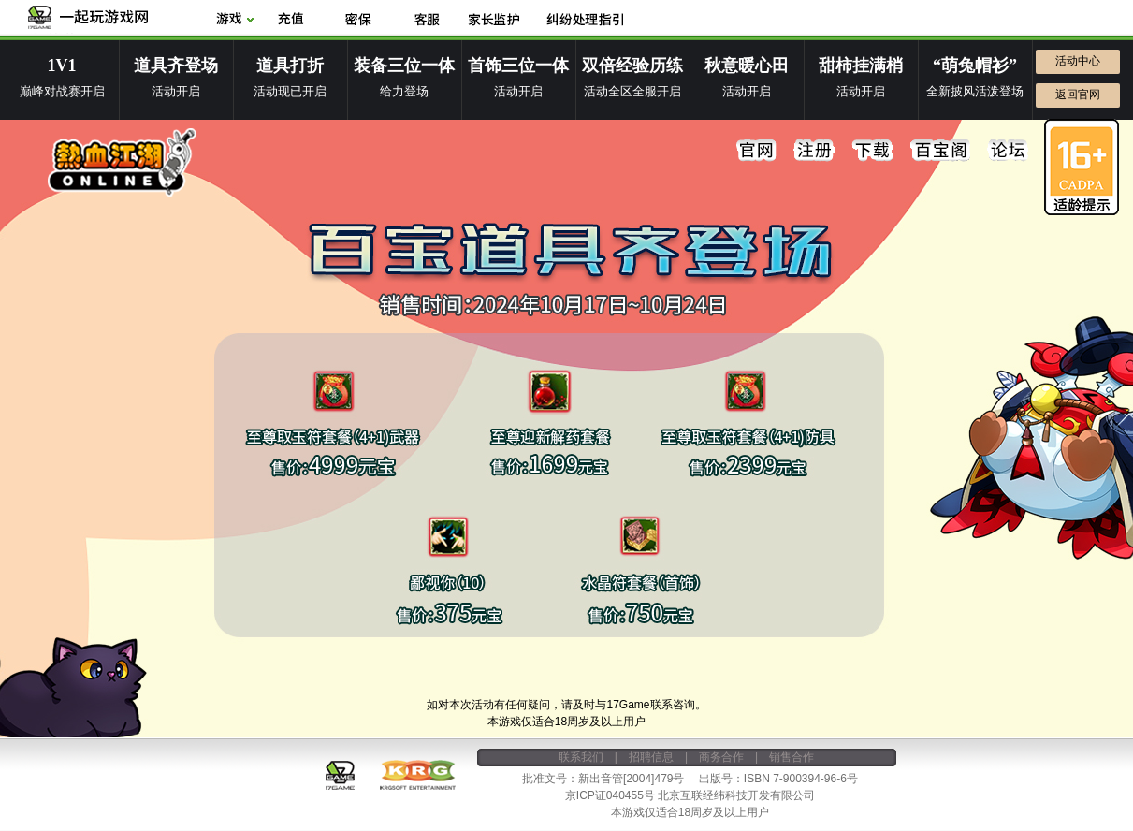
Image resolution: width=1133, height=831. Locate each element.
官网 (756, 150)
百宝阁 (940, 150)
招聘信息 (651, 757)
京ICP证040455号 (610, 795)
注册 (814, 150)
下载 (872, 150)
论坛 (1007, 150)
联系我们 (581, 757)
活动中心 (1077, 60)
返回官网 (1077, 94)
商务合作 (721, 757)
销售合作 (791, 757)
